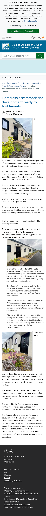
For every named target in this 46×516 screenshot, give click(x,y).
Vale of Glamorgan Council (13, 83)
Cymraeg (37, 37)
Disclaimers (9, 462)
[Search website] (19, 56)
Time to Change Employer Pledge (18, 507)
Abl (5, 472)
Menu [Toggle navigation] (6, 37)
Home (28, 83)
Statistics (31, 25)
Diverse (7, 475)
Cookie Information (31, 21)
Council (36, 83)
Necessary (15, 25)
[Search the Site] (40, 56)
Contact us (8, 459)
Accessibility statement (14, 456)
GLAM (7, 478)
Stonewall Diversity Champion (17, 504)
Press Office (7, 86)
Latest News (19, 86)
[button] (3, 77)
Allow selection (31, 31)
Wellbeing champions (13, 480)
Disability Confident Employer (16, 491)
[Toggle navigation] (23, 77)
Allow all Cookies (15, 31)
